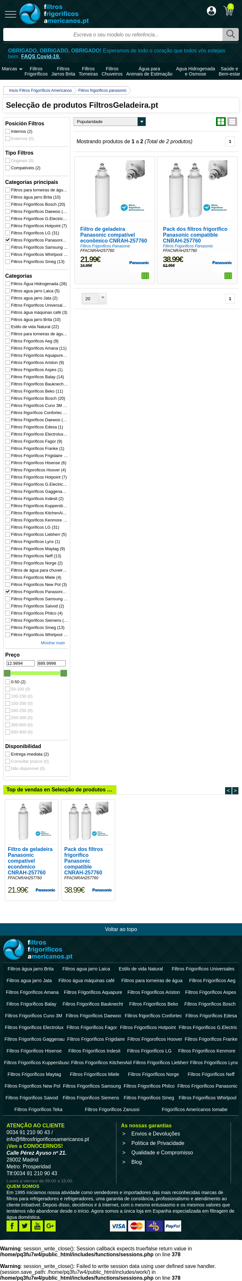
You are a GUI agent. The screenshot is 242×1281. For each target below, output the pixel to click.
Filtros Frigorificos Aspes (37, 369)
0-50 (18, 681)
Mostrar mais (53, 642)
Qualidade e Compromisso (162, 1152)
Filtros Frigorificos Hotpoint (39, 225)
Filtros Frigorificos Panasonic (39, 240)
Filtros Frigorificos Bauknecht (39, 384)
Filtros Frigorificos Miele (36, 577)
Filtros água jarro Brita (35, 197)
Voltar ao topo (121, 929)
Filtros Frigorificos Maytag (38, 548)
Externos (22, 138)
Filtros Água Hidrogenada (39, 283)
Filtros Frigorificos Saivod (37, 606)
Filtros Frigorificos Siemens (39, 620)
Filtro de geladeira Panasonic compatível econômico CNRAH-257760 (113, 235)
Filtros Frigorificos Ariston (37, 362)
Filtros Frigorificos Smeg (37, 261)
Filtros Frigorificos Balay (37, 376)
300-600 (22, 724)
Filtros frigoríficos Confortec (39, 412)
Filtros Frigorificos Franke (37, 448)
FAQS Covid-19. (40, 56)
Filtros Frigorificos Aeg (35, 341)
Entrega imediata (30, 754)
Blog (136, 1162)
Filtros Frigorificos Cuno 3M (39, 405)
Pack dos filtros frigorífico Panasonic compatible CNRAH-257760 (195, 235)
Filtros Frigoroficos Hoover (38, 469)
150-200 (22, 703)
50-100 (20, 689)
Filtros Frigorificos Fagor (36, 441)
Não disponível (28, 768)
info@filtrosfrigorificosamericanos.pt (48, 1139)
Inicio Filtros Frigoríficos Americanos (40, 90)
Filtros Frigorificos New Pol (39, 584)
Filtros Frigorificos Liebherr (39, 534)
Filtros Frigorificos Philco (37, 613)
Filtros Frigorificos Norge (37, 563)
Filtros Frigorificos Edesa (37, 427)
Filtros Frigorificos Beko (37, 391)
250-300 (22, 717)
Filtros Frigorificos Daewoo (39, 211)
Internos (21, 131)
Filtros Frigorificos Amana (39, 348)
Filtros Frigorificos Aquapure (39, 355)
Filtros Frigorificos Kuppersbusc (39, 505)
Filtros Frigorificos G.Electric (39, 218)
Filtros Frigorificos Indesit (37, 498)
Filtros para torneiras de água (39, 190)
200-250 (22, 710)
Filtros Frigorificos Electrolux (39, 434)
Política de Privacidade (157, 1143)
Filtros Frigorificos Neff (36, 555)
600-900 (22, 732)
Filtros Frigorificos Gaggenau (39, 491)
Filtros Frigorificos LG (35, 232)
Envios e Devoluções (155, 1133)
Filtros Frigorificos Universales (39, 305)
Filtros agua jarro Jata (34, 298)
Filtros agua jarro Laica (35, 290)
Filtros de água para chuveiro (39, 570)
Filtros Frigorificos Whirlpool (39, 254)
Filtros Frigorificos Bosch (38, 204)
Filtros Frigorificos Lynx (35, 541)
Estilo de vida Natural (35, 326)
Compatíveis (25, 167)
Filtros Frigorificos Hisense (38, 462)
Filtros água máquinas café (39, 312)
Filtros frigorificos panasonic (102, 90)
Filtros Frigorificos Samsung (39, 247)
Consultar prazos (30, 761)
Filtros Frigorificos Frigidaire (39, 455)
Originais (22, 160)
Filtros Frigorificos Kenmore (39, 520)
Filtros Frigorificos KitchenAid (39, 512)
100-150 (22, 696)
